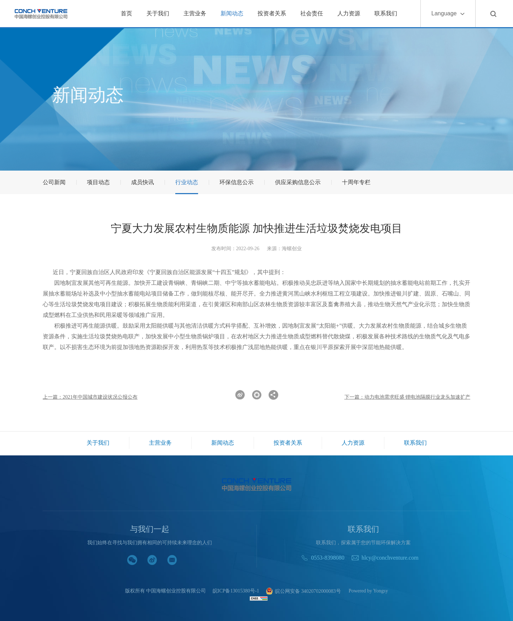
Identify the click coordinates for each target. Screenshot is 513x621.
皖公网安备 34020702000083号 (303, 592)
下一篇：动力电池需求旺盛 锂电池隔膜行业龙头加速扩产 (407, 397)
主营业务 (194, 13)
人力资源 (348, 13)
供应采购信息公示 (298, 182)
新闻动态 (232, 13)
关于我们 (157, 13)
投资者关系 (272, 13)
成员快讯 (142, 182)
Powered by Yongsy (369, 591)
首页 (126, 13)
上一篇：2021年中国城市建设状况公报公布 (90, 397)
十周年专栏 (356, 182)
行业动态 (186, 182)
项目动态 (98, 182)
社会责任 (311, 13)
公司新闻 (54, 182)
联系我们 (385, 13)
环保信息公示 (236, 182)
